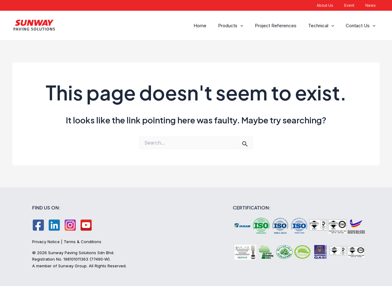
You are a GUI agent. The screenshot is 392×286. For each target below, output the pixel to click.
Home (208, 25)
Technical (324, 25)
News (372, 5)
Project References (280, 25)
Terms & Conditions (82, 241)
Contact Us (361, 25)
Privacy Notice (46, 241)
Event (355, 5)
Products (237, 25)
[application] (247, 25)
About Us (334, 5)
